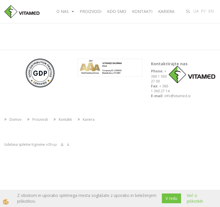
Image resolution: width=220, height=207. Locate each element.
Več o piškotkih (195, 198)
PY (203, 10)
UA (196, 10)
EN (211, 10)
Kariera (166, 11)
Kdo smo (116, 11)
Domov (15, 119)
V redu (171, 198)
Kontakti (142, 11)
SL (188, 10)
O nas (62, 11)
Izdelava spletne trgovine (24, 144)
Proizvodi (90, 11)
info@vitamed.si (177, 95)
